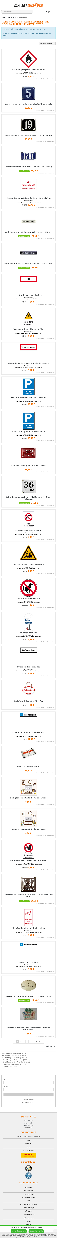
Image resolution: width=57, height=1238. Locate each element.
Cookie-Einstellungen (28, 1208)
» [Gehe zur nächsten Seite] (42, 1042)
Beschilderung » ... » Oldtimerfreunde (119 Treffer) (15, 1060)
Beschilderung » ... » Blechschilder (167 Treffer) (14, 1053)
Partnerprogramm (28, 1218)
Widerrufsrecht (28, 1191)
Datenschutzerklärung (28, 1197)
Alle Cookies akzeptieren (19, 1231)
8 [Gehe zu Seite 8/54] (39, 1042)
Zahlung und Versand (28, 1194)
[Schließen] (55, 1227)
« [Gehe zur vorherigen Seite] (14, 1042)
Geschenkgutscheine (28, 1214)
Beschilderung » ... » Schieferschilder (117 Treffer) (15, 1062)
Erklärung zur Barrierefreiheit (28, 1204)
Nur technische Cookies (36, 1231)
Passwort (5, 1087)
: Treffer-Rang (47, 43)
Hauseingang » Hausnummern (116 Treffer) (13, 1064)
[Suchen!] (31, 11)
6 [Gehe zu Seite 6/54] (33, 1042)
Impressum (28, 1187)
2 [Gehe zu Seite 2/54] (20, 1042)
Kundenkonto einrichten (28, 1102)
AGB (28, 1201)
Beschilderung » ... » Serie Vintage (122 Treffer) (14, 1058)
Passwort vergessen (28, 1099)
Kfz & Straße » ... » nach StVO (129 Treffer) (13, 1055)
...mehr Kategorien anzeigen (10, 1066)
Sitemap (28, 1225)
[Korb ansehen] (48, 11)
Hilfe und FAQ (28, 1211)
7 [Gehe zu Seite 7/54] (36, 1042)
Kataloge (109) (23, 17)
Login (4, 1080)
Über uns (28, 1221)
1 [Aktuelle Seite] (17, 1042)
